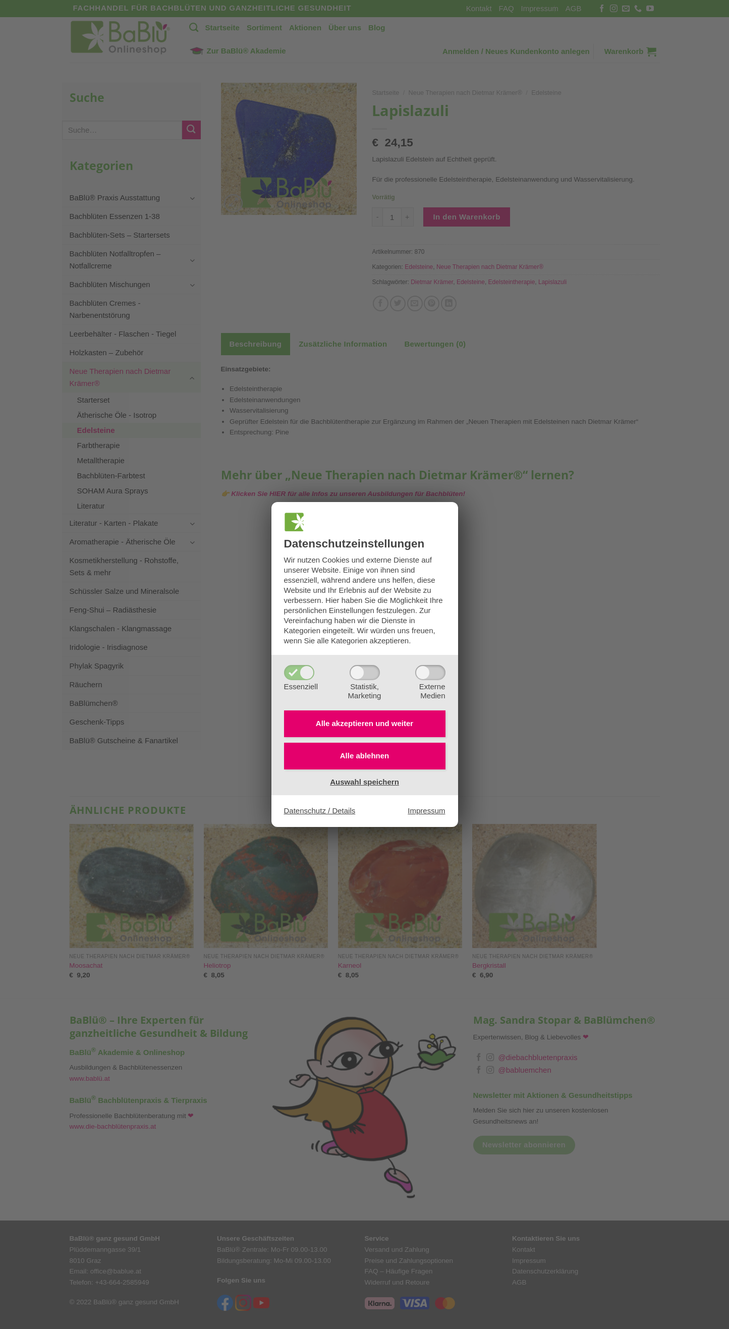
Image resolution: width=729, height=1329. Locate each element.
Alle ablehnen (364, 755)
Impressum (426, 810)
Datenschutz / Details (320, 810)
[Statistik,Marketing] (365, 672)
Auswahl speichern (364, 782)
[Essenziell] (299, 672)
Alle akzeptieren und (364, 723)
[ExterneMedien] (430, 672)
